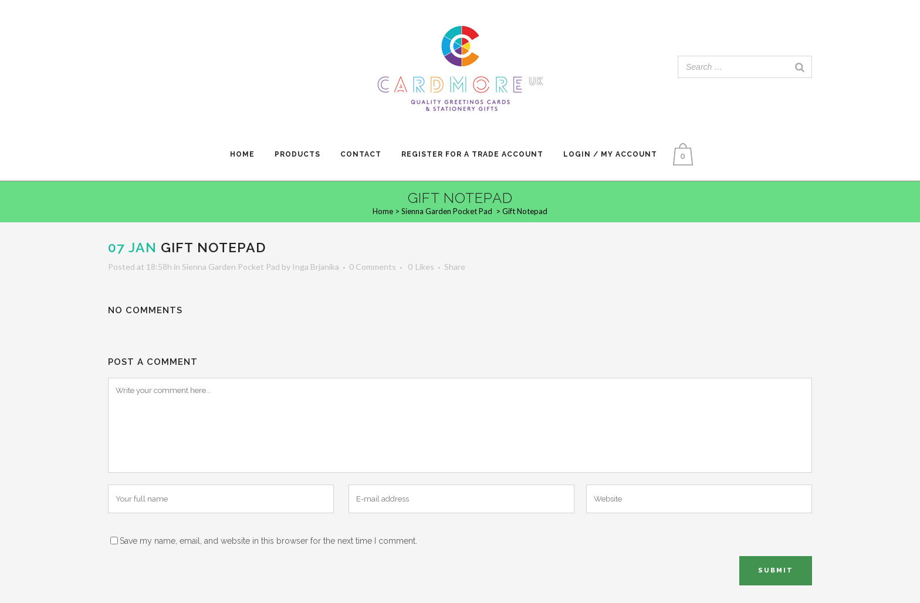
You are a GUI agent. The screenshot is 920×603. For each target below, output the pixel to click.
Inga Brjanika (315, 267)
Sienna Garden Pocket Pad (446, 211)
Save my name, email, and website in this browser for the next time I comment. (268, 541)
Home (383, 211)
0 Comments (372, 267)
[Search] (799, 66)
